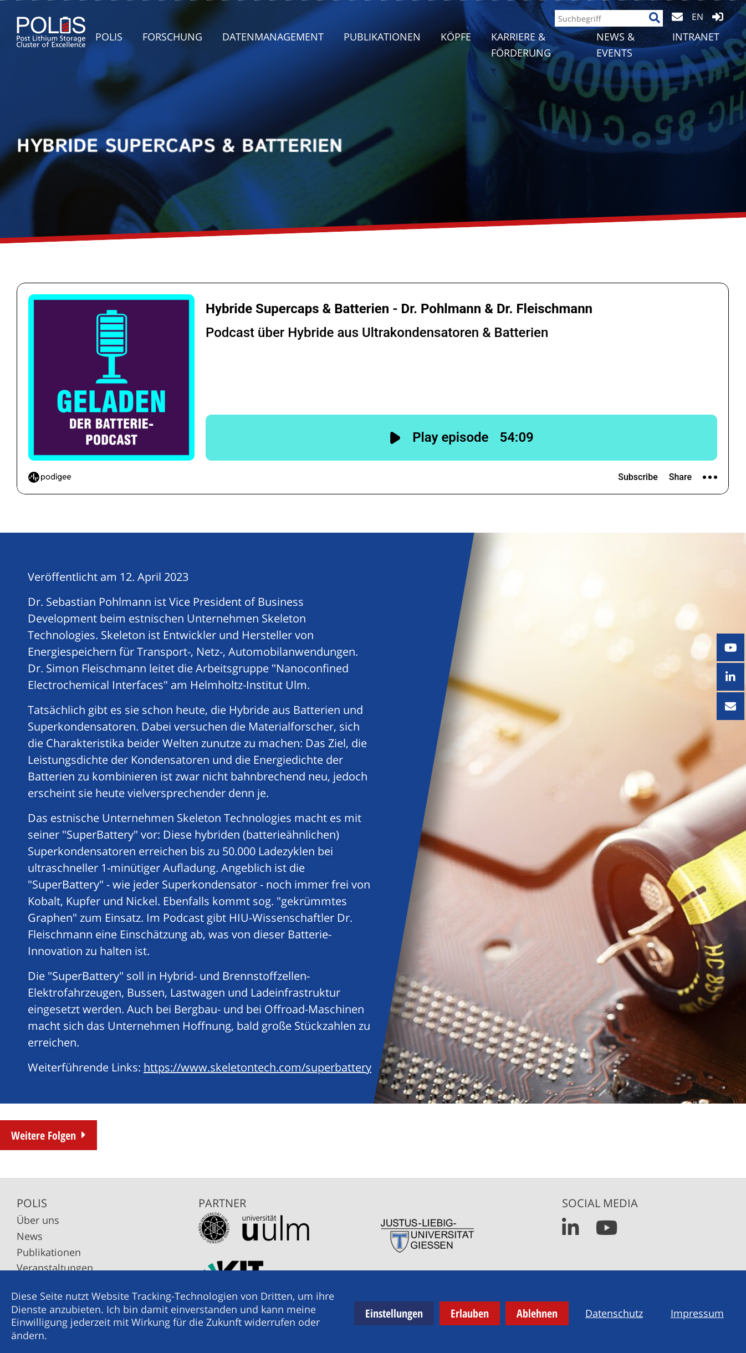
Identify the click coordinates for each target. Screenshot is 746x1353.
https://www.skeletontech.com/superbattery (257, 1067)
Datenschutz (614, 1313)
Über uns (38, 1220)
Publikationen (49, 1252)
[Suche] (650, 26)
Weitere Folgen (43, 1135)
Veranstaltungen (55, 1267)
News (30, 1236)
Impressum (697, 1313)
